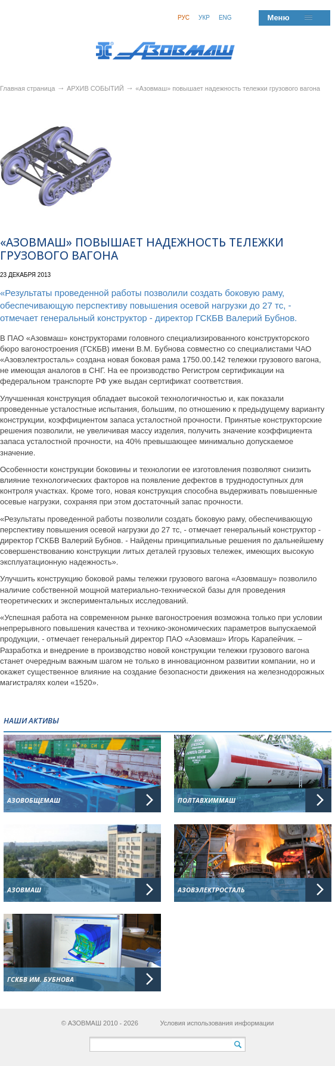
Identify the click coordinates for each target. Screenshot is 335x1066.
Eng (225, 17)
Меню (279, 17)
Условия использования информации (217, 1023)
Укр (204, 17)
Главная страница (27, 88)
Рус (184, 17)
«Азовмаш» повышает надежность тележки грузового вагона (227, 88)
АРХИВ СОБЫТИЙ (96, 88)
